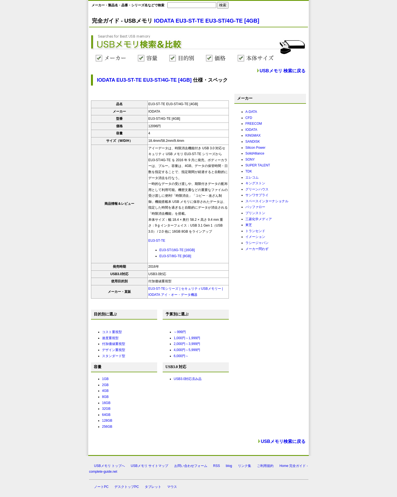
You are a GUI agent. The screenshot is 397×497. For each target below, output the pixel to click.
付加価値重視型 (113, 344)
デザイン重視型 (113, 350)
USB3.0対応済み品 (188, 379)
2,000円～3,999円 (187, 344)
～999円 (180, 332)
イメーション (255, 237)
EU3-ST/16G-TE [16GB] (177, 250)
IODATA (251, 130)
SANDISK (252, 141)
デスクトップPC (126, 487)
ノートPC (101, 487)
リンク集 (244, 466)
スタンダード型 (113, 356)
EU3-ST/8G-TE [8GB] (175, 256)
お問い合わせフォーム (190, 466)
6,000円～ (181, 356)
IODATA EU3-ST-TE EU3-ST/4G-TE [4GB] (206, 21)
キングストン (255, 183)
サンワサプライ (257, 195)
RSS (216, 466)
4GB (105, 391)
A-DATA (251, 112)
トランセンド (255, 231)
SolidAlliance (254, 153)
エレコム (252, 177)
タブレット (153, 487)
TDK (248, 171)
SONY (250, 159)
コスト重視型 (112, 332)
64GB (106, 415)
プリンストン (255, 213)
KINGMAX (253, 135)
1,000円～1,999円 (187, 338)
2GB (105, 385)
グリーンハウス (257, 189)
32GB (106, 409)
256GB (107, 427)
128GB (107, 420)
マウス (172, 487)
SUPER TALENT (257, 165)
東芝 (248, 225)
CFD (248, 118)
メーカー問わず (257, 249)
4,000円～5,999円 (187, 350)
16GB (106, 403)
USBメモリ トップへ (109, 466)
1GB (105, 379)
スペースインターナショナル (266, 201)
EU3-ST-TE (156, 241)
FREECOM (253, 124)
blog (229, 466)
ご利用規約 (265, 466)
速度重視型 (110, 338)
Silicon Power (255, 148)
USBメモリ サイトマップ (149, 466)
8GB (105, 397)
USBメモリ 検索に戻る (282, 70)
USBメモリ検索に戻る (283, 441)
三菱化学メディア (258, 219)
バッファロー (255, 207)
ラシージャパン (257, 243)
